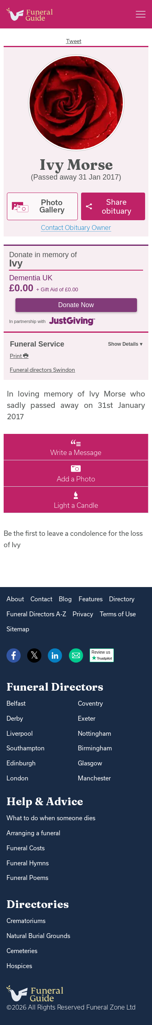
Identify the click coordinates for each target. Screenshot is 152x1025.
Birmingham (95, 748)
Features (91, 599)
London (17, 778)
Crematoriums (25, 920)
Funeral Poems (27, 877)
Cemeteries (21, 950)
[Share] (113, 206)
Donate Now (76, 304)
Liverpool (19, 733)
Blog (65, 599)
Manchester (94, 778)
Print (19, 356)
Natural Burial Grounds (38, 935)
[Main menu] (141, 14)
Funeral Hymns (27, 863)
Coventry (90, 703)
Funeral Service (37, 344)
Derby (14, 718)
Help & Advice (44, 801)
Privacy (83, 614)
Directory (122, 599)
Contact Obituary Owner (76, 227)
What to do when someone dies (50, 818)
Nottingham (94, 733)
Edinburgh (21, 763)
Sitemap (17, 629)
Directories (37, 904)
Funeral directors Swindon (42, 369)
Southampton (25, 748)
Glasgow (90, 763)
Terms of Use (118, 614)
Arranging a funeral (33, 833)
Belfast (16, 703)
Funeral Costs (25, 848)
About (15, 599)
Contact (41, 599)
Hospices (19, 965)
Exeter (86, 718)
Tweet (73, 41)
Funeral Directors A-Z (36, 614)
